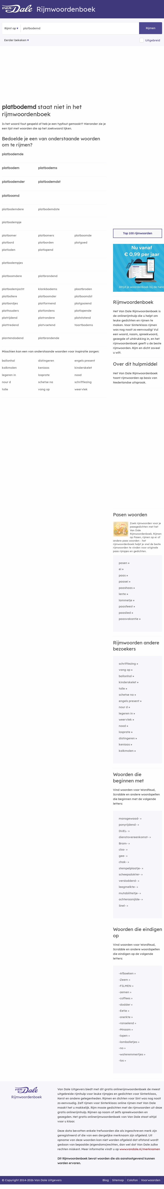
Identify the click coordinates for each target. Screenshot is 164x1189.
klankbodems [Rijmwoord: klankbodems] (47, 289)
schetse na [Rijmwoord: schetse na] (45, 382)
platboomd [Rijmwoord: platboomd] (10, 196)
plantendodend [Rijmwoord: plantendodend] (13, 338)
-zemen (124, 992)
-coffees (124, 998)
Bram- (123, 843)
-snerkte (124, 1017)
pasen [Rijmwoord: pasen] (123, 563)
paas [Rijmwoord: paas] (122, 575)
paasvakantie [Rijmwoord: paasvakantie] (128, 619)
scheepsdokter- (129, 874)
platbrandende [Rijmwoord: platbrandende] (48, 338)
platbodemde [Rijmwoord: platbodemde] (12, 154)
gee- (122, 856)
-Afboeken (126, 973)
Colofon (132, 1180)
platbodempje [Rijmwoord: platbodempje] (11, 222)
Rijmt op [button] (10, 28)
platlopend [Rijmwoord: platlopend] (45, 250)
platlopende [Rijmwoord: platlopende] (83, 310)
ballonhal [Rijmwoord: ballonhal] (8, 360)
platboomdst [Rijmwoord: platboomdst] (83, 296)
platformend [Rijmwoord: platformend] (47, 303)
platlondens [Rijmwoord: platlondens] (46, 310)
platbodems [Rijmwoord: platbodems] (47, 168)
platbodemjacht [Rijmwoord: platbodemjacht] (13, 289)
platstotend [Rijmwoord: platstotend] (83, 318)
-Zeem (123, 979)
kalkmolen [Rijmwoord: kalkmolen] (9, 367)
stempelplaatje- (130, 868)
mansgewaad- (129, 818)
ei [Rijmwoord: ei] (120, 569)
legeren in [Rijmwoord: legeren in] (9, 375)
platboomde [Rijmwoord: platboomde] (83, 235)
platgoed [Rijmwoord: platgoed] (81, 242)
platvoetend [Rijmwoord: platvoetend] (46, 325)
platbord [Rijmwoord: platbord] (8, 242)
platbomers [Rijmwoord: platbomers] (46, 235)
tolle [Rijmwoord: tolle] (5, 389)
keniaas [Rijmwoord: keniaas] (43, 367)
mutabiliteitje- (129, 893)
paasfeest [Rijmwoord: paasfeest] (126, 606)
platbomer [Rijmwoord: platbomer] (9, 235)
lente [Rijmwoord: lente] (122, 594)
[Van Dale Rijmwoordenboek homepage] (19, 9)
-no (121, 1048)
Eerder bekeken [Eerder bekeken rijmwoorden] (15, 40)
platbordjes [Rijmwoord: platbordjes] (10, 303)
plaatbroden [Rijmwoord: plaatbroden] (83, 289)
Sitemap (118, 1180)
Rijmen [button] (150, 28)
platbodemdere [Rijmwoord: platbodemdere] (13, 209)
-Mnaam (125, 1029)
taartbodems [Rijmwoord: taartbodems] (84, 325)
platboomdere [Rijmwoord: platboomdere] (12, 276)
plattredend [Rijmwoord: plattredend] (10, 325)
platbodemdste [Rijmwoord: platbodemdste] (49, 209)
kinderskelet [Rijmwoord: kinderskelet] (83, 367)
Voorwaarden (150, 1180)
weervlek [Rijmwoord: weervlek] (81, 389)
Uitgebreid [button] (152, 40)
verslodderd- (128, 881)
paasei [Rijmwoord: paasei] (123, 581)
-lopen (123, 1035)
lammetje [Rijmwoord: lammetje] (125, 600)
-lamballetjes (128, 1042)
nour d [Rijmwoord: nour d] (6, 382)
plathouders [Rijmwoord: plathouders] (10, 310)
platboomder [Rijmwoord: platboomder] (47, 296)
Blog (105, 1180)
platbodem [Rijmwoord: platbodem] (10, 168)
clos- (122, 849)
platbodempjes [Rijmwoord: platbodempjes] (12, 263)
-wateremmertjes (131, 1054)
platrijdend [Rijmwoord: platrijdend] (9, 318)
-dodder (124, 1004)
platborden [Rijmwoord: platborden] (46, 242)
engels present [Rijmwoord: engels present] (85, 360)
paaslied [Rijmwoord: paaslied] (125, 613)
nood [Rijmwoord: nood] (78, 375)
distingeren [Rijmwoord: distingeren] (46, 360)
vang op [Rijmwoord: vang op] (44, 389)
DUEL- (123, 831)
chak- (123, 862)
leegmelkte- (127, 887)
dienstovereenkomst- (134, 837)
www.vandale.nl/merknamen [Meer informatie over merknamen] (140, 1149)
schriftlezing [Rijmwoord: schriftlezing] (83, 382)
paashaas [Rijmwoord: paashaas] (126, 588)
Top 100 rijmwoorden (137, 233)
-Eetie (123, 1010)
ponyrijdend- (128, 824)
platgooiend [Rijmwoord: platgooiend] (83, 303)
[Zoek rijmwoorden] (42, 28)
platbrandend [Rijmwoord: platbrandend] (47, 276)
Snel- (122, 905)
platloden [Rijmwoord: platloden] (8, 250)
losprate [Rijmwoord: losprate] (44, 375)
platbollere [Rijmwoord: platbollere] (9, 296)
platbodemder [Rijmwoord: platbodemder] (13, 182)
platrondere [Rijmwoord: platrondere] (46, 318)
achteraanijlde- (130, 899)
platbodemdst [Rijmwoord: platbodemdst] (49, 182)
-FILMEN (125, 986)
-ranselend (126, 1023)
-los (121, 1060)
